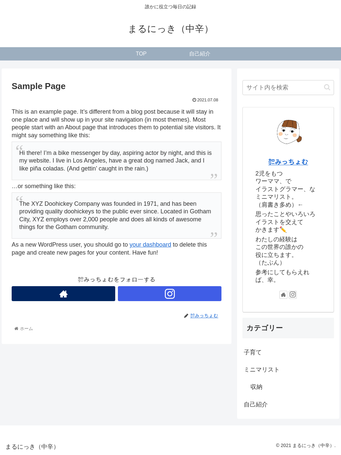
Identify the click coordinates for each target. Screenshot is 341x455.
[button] (327, 87)
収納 (256, 387)
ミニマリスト (262, 369)
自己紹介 (256, 404)
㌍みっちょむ (288, 162)
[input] (288, 87)
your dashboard (150, 244)
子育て (253, 352)
